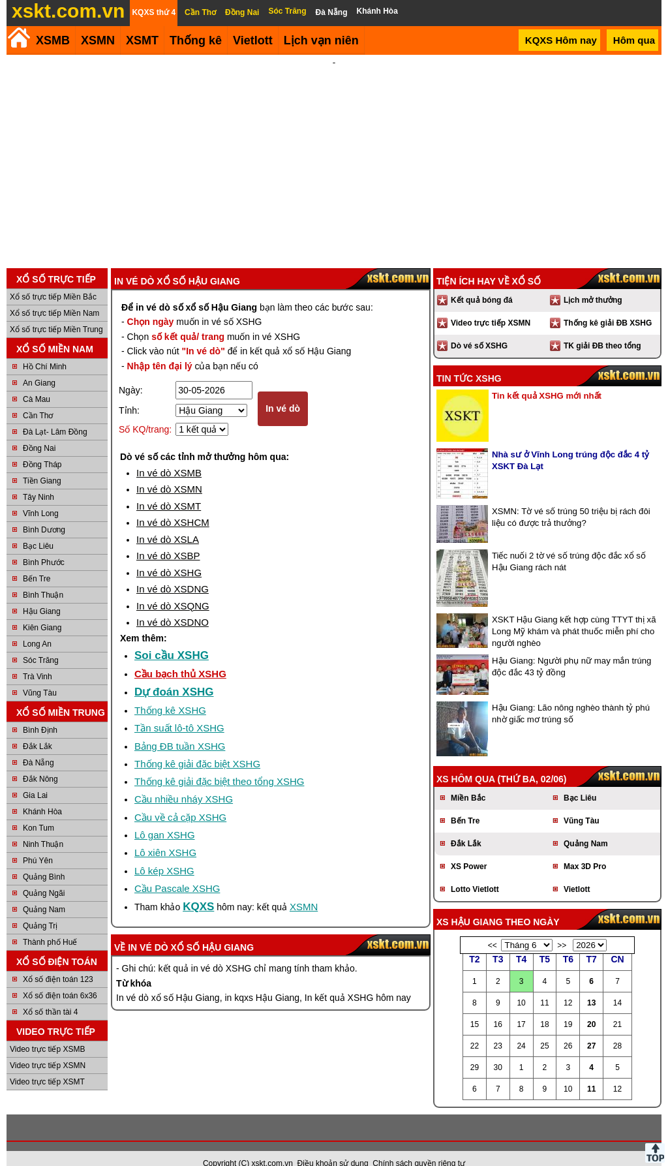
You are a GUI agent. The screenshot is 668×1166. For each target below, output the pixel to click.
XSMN (98, 40)
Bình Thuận (43, 577)
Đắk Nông (40, 761)
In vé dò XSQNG (172, 588)
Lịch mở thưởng (593, 282)
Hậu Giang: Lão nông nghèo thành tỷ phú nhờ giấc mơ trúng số (571, 696)
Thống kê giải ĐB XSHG (608, 305)
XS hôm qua (465, 761)
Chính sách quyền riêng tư (418, 1145)
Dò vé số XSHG (479, 328)
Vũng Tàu (40, 675)
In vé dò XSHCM (172, 504)
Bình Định (40, 712)
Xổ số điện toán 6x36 (60, 978)
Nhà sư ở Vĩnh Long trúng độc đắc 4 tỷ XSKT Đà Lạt (570, 442)
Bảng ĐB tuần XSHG (179, 728)
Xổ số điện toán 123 (58, 961)
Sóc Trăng (41, 642)
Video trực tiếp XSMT (47, 1064)
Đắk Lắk (37, 728)
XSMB (53, 40)
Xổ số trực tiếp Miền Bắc (53, 279)
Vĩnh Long (41, 495)
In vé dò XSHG (169, 554)
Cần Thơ (38, 398)
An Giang (39, 365)
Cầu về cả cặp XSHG (180, 799)
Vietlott (577, 871)
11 (591, 1071)
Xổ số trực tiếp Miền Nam (54, 295)
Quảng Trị (40, 908)
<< (492, 927)
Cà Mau (36, 381)
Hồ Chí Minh (45, 349)
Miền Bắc (468, 780)
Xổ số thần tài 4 (50, 994)
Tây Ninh (38, 479)
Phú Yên (38, 843)
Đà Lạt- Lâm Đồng (55, 414)
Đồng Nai (39, 430)
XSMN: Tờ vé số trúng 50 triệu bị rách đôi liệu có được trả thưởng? (571, 499)
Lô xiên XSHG (165, 834)
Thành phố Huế (50, 924)
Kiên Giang (42, 610)
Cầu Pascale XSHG (177, 870)
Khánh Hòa (42, 794)
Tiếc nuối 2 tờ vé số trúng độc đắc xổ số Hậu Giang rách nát (569, 544)
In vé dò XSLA (167, 521)
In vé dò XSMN (169, 471)
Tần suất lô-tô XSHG (179, 710)
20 (591, 1006)
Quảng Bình (44, 859)
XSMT (142, 40)
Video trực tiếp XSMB (47, 1031)
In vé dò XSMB (169, 455)
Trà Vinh (37, 659)
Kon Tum (38, 810)
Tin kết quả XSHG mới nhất (546, 378)
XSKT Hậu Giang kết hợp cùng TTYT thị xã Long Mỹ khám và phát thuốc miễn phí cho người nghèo (574, 613)
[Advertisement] (334, 152)
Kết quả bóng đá (482, 282)
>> (561, 927)
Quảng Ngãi (44, 875)
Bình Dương (44, 512)
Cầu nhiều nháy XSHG (183, 781)
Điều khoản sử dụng (333, 1145)
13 (591, 985)
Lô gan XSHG (164, 817)
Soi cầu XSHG (171, 638)
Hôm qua (634, 40)
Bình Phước (44, 544)
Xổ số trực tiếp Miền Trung (56, 311)
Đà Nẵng (38, 745)
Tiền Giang (42, 463)
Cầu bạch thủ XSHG (180, 656)
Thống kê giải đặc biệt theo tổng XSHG (219, 763)
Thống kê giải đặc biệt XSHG (197, 746)
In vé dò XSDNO (172, 604)
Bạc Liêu (38, 528)
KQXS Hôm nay (561, 40)
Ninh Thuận (43, 826)
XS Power (469, 848)
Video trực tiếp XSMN (47, 1047)
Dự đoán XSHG (174, 674)
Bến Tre (36, 561)
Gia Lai (35, 777)
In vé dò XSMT (168, 488)
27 (591, 1028)
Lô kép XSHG (164, 853)
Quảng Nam (44, 892)
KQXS (198, 889)
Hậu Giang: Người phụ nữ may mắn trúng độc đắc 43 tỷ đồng (571, 649)
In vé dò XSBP (168, 538)
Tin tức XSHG (469, 361)
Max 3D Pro (585, 848)
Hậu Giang (42, 593)
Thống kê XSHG (170, 692)
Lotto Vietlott (475, 871)
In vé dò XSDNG (172, 571)
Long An (37, 626)
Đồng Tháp (42, 447)
